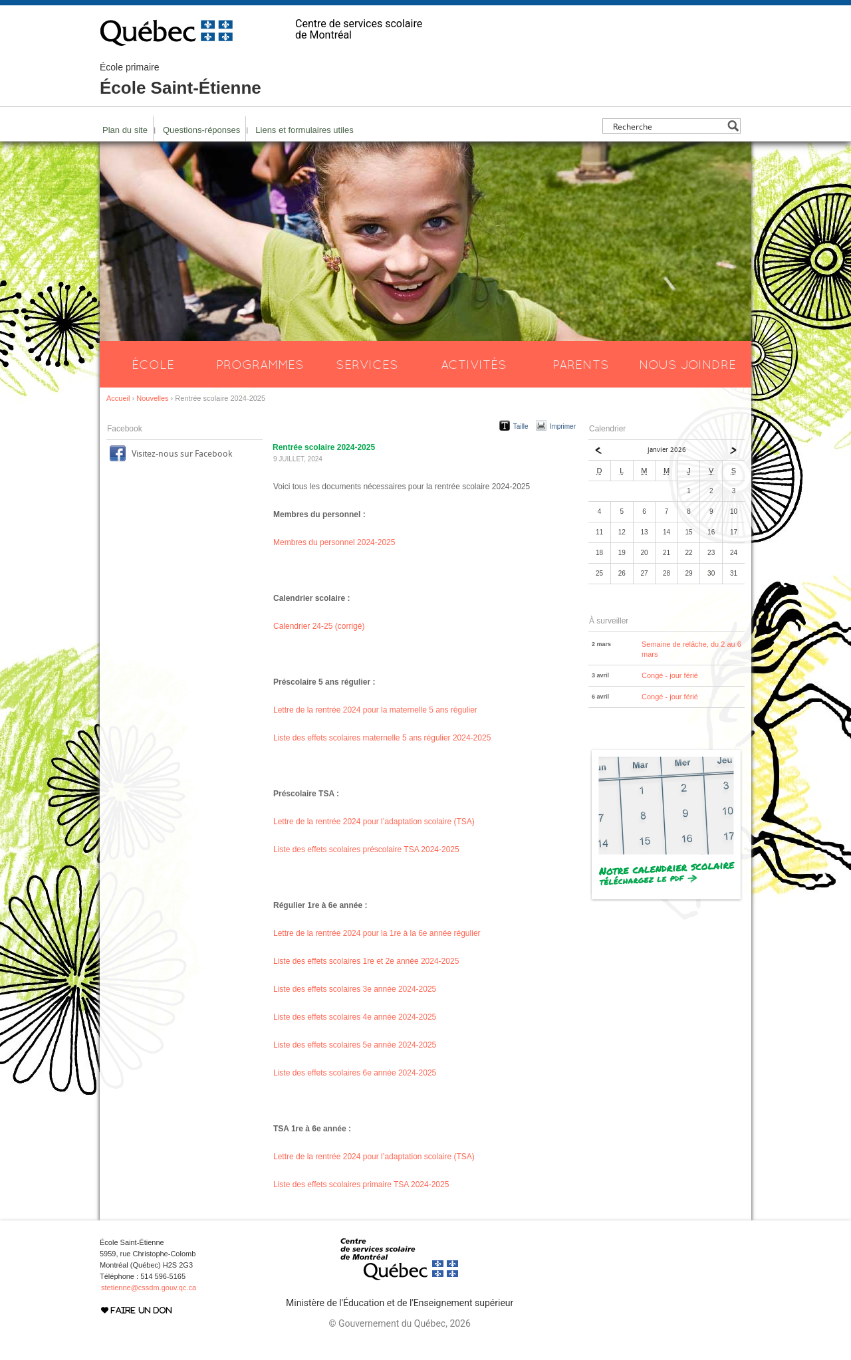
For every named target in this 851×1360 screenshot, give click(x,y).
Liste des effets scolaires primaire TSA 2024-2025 (361, 1184)
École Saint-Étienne (180, 80)
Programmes (260, 364)
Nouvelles (152, 398)
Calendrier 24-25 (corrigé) (318, 626)
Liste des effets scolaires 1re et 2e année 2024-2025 (366, 961)
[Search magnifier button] (733, 126)
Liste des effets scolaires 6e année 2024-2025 (354, 1072)
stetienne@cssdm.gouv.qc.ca (148, 1288)
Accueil (118, 398)
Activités (474, 364)
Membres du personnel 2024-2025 (334, 542)
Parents (580, 364)
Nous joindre (687, 364)
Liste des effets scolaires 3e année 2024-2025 (354, 989)
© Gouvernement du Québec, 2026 (399, 1323)
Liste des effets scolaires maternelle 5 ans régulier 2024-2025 (382, 737)
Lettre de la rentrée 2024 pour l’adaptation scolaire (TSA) (374, 821)
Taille (521, 426)
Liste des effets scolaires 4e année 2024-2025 (354, 1017)
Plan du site (125, 130)
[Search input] (668, 126)
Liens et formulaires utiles (304, 130)
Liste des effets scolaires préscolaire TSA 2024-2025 (366, 849)
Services (367, 364)
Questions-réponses (201, 130)
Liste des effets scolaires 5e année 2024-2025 (354, 1045)
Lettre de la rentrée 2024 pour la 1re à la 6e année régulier (377, 933)
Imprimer (563, 426)
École (153, 364)
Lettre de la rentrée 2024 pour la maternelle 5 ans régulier (375, 710)
